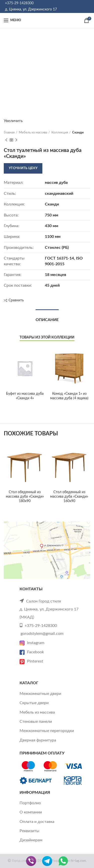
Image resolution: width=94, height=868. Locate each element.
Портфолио (30, 803)
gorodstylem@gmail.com (42, 634)
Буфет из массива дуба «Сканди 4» (25, 396)
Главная (9, 132)
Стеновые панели (36, 722)
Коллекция (59, 132)
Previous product (6, 140)
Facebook (32, 652)
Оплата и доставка (37, 822)
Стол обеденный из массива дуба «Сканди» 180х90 (25, 496)
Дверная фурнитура (38, 740)
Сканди (78, 132)
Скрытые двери (34, 703)
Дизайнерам (31, 840)
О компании (31, 812)
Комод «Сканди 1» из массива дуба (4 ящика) (69, 396)
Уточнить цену (23, 168)
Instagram (32, 643)
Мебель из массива (33, 132)
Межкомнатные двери (40, 694)
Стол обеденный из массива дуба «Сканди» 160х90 (69, 496)
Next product (16, 140)
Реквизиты (29, 831)
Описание (47, 320)
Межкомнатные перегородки (47, 731)
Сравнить (16, 300)
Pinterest (31, 661)
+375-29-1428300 (19, 3)
